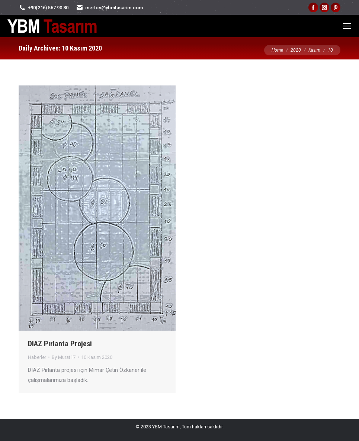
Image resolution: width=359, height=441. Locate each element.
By (64, 357)
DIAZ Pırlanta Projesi (60, 343)
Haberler (37, 357)
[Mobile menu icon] (347, 26)
